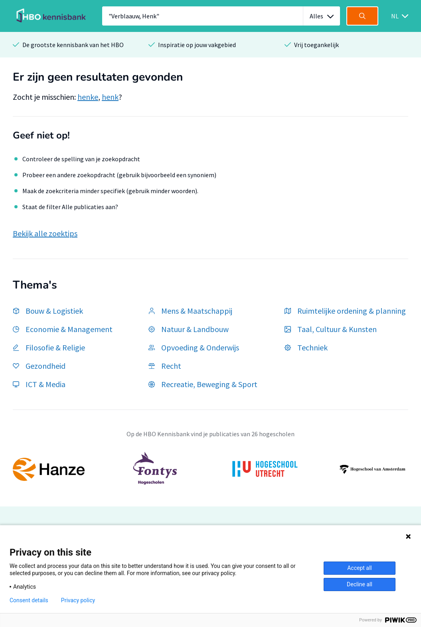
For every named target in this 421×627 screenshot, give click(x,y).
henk (110, 97)
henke (87, 97)
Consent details (29, 600)
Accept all (359, 568)
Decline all (359, 584)
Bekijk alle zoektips (45, 233)
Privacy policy (78, 600)
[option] (210, 469)
